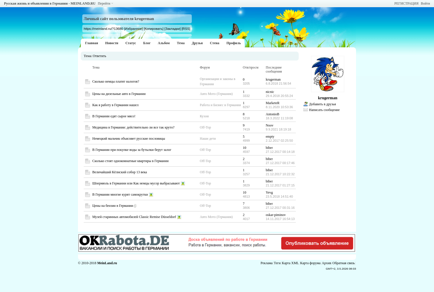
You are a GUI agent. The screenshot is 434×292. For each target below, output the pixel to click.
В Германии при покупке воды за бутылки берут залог (131, 150)
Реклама (267, 263)
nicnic (270, 92)
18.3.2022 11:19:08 (279, 118)
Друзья (197, 43)
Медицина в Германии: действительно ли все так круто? (133, 127)
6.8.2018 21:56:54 (278, 83)
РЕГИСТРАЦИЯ (406, 3)
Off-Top (205, 127)
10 (244, 148)
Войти (425, 3)
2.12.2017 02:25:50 (279, 140)
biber (269, 148)
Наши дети (208, 139)
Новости (111, 43)
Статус (130, 43)
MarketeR (272, 103)
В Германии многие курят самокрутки (120, 194)
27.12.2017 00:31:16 (280, 207)
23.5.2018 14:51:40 (279, 196)
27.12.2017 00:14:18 (280, 151)
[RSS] (185, 28)
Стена (214, 43)
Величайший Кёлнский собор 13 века (119, 172)
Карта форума (310, 263)
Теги (277, 263)
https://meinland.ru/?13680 (103, 28)
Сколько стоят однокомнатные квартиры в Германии (130, 161)
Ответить (99, 56)
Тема (181, 43)
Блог (146, 43)
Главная (91, 43)
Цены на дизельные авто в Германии (119, 94)
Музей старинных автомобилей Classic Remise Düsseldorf (134, 217)
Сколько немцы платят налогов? (115, 81)
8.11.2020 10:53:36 (279, 107)
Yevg (269, 192)
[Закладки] (172, 28)
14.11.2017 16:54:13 (280, 219)
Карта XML (290, 263)
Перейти (104, 3)
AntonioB (272, 114)
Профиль (233, 43)
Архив (326, 263)
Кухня (204, 116)
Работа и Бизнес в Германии (220, 105)
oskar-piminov (276, 215)
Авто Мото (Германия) (216, 94)
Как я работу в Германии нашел (115, 105)
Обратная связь (344, 263)
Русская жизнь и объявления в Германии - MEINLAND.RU (49, 3)
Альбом (164, 43)
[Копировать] (153, 28)
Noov (269, 125)
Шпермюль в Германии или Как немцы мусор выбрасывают (136, 183)
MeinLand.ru (107, 263)
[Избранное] (133, 28)
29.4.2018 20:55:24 (279, 96)
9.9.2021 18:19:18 (278, 129)
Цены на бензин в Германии (112, 206)
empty (270, 137)
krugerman (273, 79)
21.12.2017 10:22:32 (280, 174)
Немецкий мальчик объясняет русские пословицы (128, 139)
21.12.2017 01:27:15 (280, 185)
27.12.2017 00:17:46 (280, 163)
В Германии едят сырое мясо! (114, 116)
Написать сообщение (324, 110)
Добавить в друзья (322, 104)
